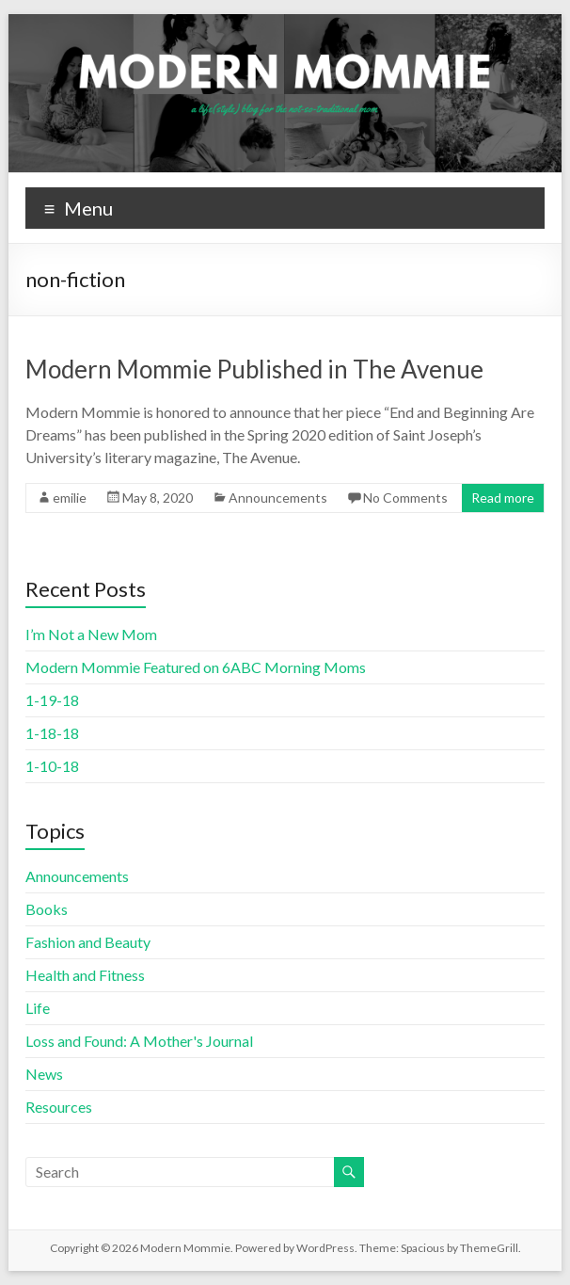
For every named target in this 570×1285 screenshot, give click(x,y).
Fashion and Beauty (87, 942)
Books (46, 909)
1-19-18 (52, 700)
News (44, 1074)
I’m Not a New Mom (91, 634)
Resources (58, 1107)
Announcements (278, 498)
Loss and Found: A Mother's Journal (139, 1041)
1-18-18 (52, 733)
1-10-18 (52, 766)
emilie (70, 498)
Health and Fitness (85, 975)
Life (37, 1008)
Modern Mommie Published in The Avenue (254, 369)
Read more (502, 498)
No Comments (405, 498)
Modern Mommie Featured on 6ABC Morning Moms (195, 667)
